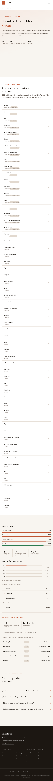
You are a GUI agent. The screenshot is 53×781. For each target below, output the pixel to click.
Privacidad (19, 756)
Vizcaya (40, 753)
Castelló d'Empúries (9, 651)
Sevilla (28, 762)
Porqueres (6, 646)
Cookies (18, 759)
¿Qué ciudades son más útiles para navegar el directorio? (22, 709)
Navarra (40, 756)
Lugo (39, 762)
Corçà (48, 656)
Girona (5, 660)
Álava (40, 759)
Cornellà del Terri (44, 646)
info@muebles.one (8, 744)
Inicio (3, 8)
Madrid (28, 753)
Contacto (5, 756)
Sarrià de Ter (45, 660)
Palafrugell (6, 642)
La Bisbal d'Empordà (9, 656)
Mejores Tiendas (7, 753)
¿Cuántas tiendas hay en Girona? (14, 697)
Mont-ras (47, 642)
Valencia (28, 759)
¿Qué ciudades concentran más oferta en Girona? (20, 691)
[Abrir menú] (49, 3)
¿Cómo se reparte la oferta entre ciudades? (18, 703)
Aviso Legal (19, 753)
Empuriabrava (45, 651)
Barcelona (29, 756)
